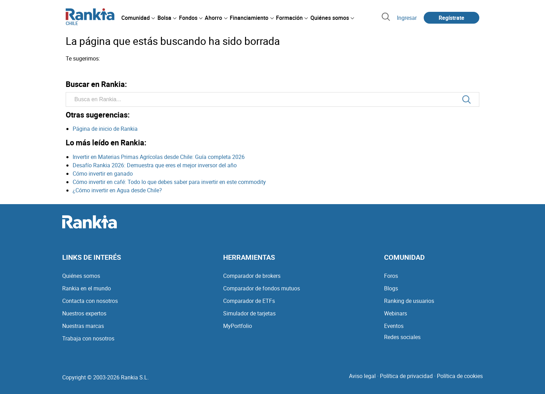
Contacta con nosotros (90, 301)
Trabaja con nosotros (88, 338)
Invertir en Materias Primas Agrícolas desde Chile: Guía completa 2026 (159, 157)
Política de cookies (460, 376)
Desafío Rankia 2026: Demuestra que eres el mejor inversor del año (155, 165)
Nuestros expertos (84, 313)
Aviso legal (362, 376)
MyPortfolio (237, 326)
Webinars (395, 313)
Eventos (394, 326)
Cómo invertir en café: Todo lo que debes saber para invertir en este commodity (169, 182)
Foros (391, 276)
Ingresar (407, 18)
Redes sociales (402, 337)
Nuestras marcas (83, 326)
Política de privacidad (406, 376)
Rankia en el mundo (86, 288)
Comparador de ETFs (249, 301)
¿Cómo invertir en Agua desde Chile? (117, 190)
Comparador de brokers (251, 276)
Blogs (391, 288)
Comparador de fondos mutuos (261, 288)
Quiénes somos (81, 276)
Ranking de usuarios (409, 301)
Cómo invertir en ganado (103, 173)
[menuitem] (138, 17)
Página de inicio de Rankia (105, 128)
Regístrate (451, 18)
